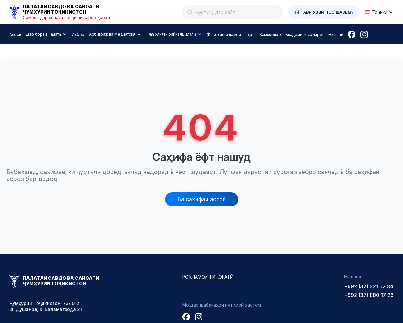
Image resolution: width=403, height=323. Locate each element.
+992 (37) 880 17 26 (369, 295)
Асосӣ (15, 34)
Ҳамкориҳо (270, 34)
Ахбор (78, 34)
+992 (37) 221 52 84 (368, 286)
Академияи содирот (305, 34)
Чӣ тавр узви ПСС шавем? (323, 12)
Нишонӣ (335, 34)
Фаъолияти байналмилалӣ (171, 34)
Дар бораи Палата (43, 34)
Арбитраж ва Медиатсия (112, 34)
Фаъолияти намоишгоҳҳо (231, 34)
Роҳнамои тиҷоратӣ (208, 276)
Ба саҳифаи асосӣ (202, 199)
